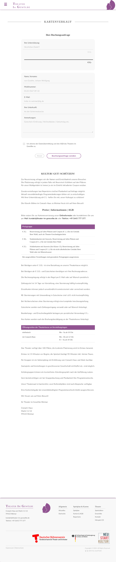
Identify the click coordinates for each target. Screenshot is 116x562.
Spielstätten (99, 510)
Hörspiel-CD (99, 520)
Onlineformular (65, 215)
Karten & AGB (78, 514)
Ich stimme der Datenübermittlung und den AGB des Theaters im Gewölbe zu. (49, 145)
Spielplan (76, 510)
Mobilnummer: (30, 87)
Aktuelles (62, 510)
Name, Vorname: (30, 76)
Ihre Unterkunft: (30, 107)
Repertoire (77, 517)
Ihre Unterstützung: (32, 43)
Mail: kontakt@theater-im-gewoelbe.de (40, 218)
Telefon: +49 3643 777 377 (74, 218)
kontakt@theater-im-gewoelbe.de (17, 518)
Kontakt (98, 517)
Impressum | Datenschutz (15, 548)
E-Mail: (27, 97)
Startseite (62, 514)
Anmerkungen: (30, 118)
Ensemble (98, 514)
